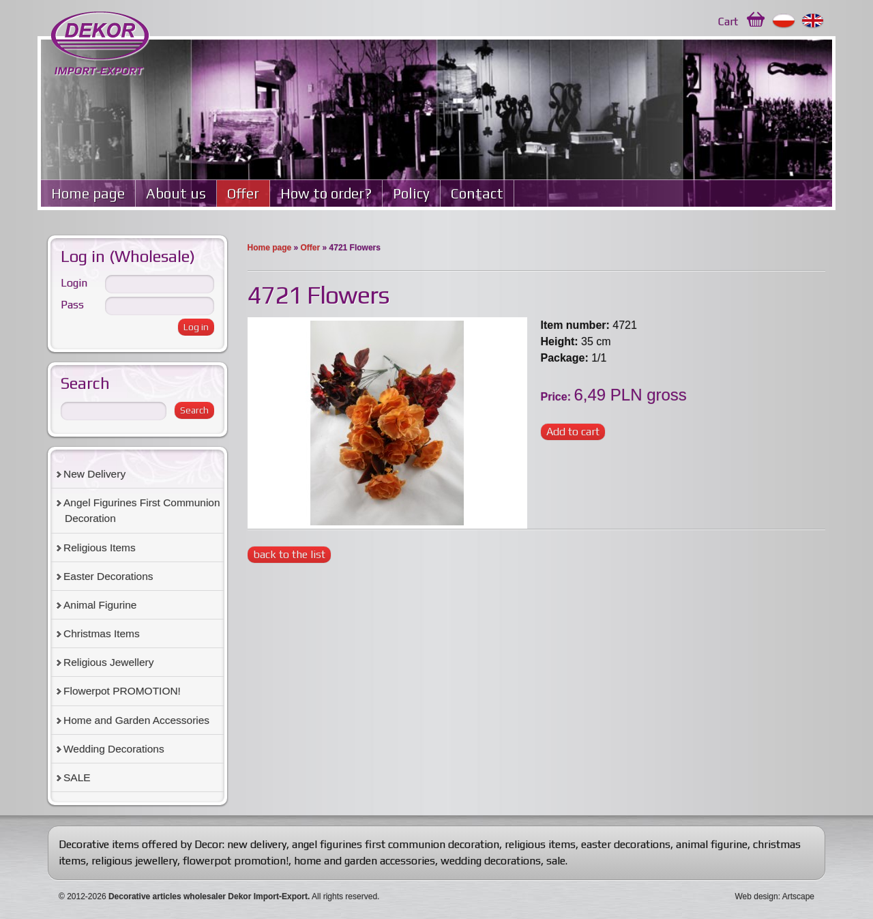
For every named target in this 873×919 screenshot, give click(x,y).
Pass (72, 304)
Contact (477, 193)
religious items (540, 844)
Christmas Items (101, 633)
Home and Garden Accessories (136, 720)
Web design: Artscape (774, 896)
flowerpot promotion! (235, 860)
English (813, 21)
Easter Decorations (108, 576)
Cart (728, 21)
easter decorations (625, 844)
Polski (784, 21)
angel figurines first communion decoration (395, 844)
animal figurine (712, 844)
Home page (88, 193)
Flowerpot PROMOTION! (122, 691)
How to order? (326, 193)
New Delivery (94, 474)
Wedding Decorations (113, 749)
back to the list (289, 554)
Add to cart (573, 431)
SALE (77, 777)
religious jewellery (134, 860)
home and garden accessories (364, 860)
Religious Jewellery (108, 662)
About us (176, 193)
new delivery (256, 844)
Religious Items (99, 547)
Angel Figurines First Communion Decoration (141, 510)
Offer (243, 193)
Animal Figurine (99, 605)
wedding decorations (491, 860)
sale (555, 860)
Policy (411, 193)
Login (74, 282)
